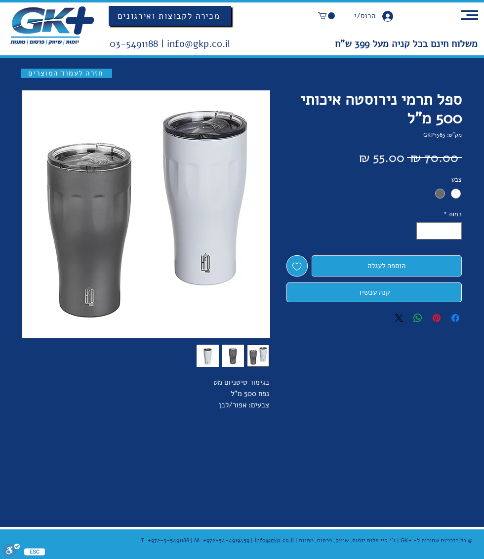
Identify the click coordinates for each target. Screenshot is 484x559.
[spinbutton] (439, 231)
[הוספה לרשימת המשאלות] (297, 266)
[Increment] (424, 231)
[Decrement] (455, 231)
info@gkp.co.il (198, 43)
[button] (326, 15)
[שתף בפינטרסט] (437, 318)
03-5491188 (135, 43)
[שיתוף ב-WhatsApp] (418, 318)
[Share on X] (399, 318)
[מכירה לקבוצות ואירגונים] (170, 16)
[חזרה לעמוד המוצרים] (66, 73)
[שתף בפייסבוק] (455, 318)
